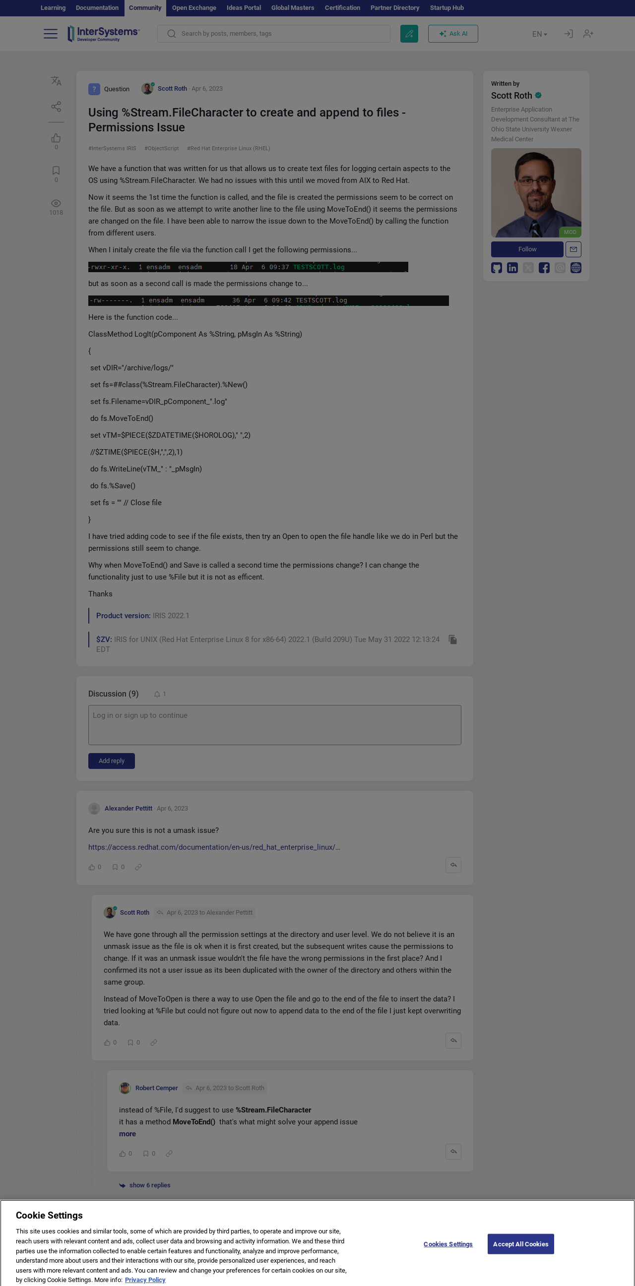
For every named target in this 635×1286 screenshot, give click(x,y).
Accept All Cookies (520, 1252)
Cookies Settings (448, 1252)
